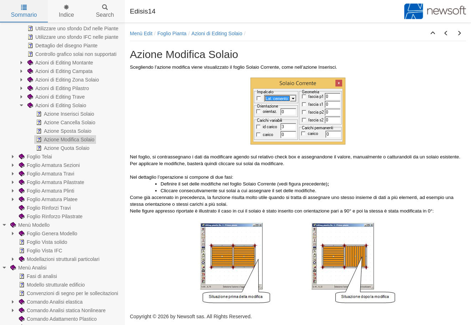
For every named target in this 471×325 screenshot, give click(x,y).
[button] (433, 33)
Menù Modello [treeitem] (29, 225)
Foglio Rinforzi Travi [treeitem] (44, 208)
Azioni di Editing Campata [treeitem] (59, 71)
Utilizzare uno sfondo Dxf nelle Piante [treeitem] (72, 28)
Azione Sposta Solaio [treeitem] (63, 131)
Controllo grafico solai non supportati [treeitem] (71, 54)
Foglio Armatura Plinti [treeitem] (45, 191)
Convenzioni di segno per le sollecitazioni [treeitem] (67, 293)
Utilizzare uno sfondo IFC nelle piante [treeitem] (72, 37)
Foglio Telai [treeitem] (34, 156)
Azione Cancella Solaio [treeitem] (65, 122)
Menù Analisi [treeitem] (27, 267)
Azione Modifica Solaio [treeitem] (65, 139)
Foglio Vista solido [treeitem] (42, 242)
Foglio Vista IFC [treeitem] (39, 250)
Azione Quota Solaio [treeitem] (62, 148)
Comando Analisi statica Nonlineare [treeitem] (61, 310)
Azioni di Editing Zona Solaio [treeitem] (62, 79)
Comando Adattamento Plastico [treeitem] (57, 319)
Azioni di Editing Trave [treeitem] (55, 97)
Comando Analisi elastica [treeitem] (49, 302)
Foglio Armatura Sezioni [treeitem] (48, 165)
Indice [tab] (66, 11)
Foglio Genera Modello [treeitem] (47, 233)
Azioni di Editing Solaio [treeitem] (56, 105)
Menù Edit (141, 33)
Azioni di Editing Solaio (217, 33)
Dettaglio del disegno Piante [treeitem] (61, 45)
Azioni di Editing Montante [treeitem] (59, 62)
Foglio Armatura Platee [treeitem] (47, 199)
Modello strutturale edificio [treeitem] (51, 285)
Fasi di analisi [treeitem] (37, 276)
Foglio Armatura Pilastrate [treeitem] (50, 182)
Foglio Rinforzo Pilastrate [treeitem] (49, 216)
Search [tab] (105, 11)
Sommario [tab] (24, 11)
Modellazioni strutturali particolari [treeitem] (58, 259)
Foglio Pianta (172, 33)
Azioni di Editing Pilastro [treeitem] (57, 88)
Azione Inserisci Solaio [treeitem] (64, 114)
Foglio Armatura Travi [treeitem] (45, 173)
